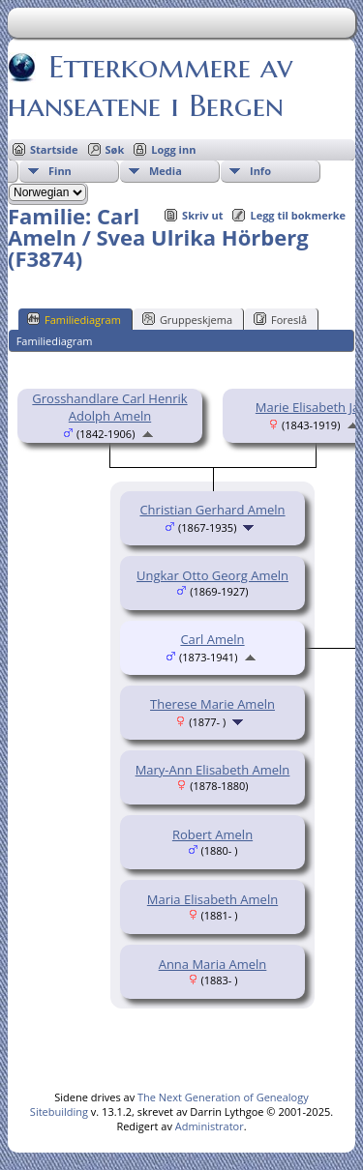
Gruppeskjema (187, 319)
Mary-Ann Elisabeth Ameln (213, 769)
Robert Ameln (212, 834)
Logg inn (173, 149)
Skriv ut (202, 215)
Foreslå (280, 319)
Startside (54, 149)
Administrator (209, 1126)
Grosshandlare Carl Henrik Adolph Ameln (109, 407)
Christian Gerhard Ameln (212, 509)
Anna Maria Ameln (213, 964)
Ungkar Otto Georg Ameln (212, 575)
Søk (115, 149)
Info (260, 170)
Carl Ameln (212, 639)
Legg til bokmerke (298, 215)
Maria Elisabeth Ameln (212, 899)
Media (165, 170)
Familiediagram (74, 319)
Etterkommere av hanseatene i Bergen (150, 86)
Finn (60, 170)
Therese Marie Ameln (212, 704)
